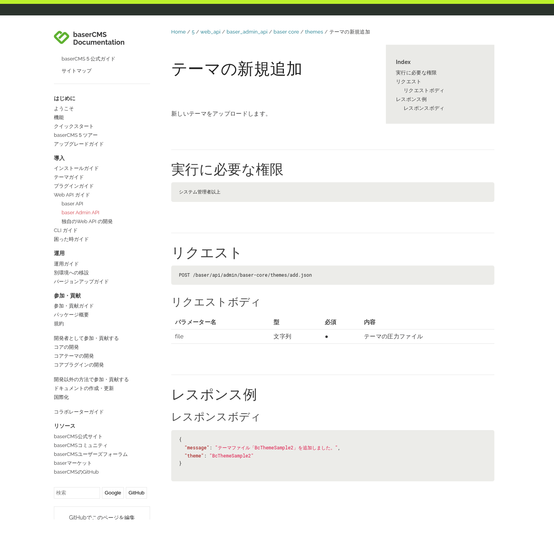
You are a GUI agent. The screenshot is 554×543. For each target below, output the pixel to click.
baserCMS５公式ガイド (88, 42)
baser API (72, 187)
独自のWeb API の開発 (87, 204)
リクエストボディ (424, 90)
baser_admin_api (247, 32)
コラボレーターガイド (79, 395)
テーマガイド (69, 160)
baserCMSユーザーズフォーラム (91, 437)
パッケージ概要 (71, 298)
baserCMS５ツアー (76, 118)
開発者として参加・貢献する (86, 321)
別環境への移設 (71, 256)
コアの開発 (66, 330)
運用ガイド (66, 247)
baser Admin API (80, 195)
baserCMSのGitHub (76, 455)
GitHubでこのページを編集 (102, 501)
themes (314, 32)
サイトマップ (77, 54)
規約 (59, 306)
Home (178, 32)
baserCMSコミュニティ (81, 428)
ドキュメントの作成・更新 (84, 371)
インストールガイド (76, 151)
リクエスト (409, 81)
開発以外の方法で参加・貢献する (91, 362)
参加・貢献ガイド (74, 289)
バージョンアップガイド (81, 264)
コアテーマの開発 (74, 339)
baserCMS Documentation (99, 21)
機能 (59, 100)
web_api (210, 32)
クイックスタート (74, 109)
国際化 (61, 380)
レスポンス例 (411, 99)
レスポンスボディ (424, 108)
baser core (286, 32)
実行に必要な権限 (416, 73)
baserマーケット (73, 446)
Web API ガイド (72, 178)
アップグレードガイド (79, 127)
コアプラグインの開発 (79, 348)
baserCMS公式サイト (78, 419)
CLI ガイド (66, 213)
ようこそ (64, 91)
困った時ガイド (71, 222)
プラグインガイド (74, 169)
